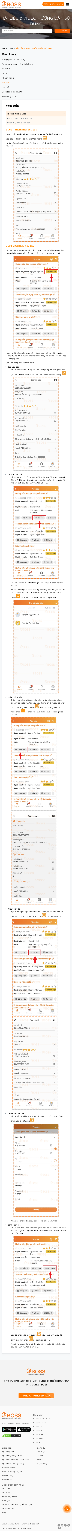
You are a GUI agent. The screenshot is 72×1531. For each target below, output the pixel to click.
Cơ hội (5, 73)
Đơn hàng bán (9, 96)
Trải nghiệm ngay (53, 4)
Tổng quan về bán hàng (13, 59)
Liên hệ (5, 87)
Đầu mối (6, 68)
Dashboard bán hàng (12, 92)
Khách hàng (8, 78)
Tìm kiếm (62, 30)
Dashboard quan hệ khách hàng (17, 64)
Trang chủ (7, 48)
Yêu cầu (6, 82)
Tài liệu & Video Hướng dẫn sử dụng (34, 48)
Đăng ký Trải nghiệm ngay (36, 1396)
